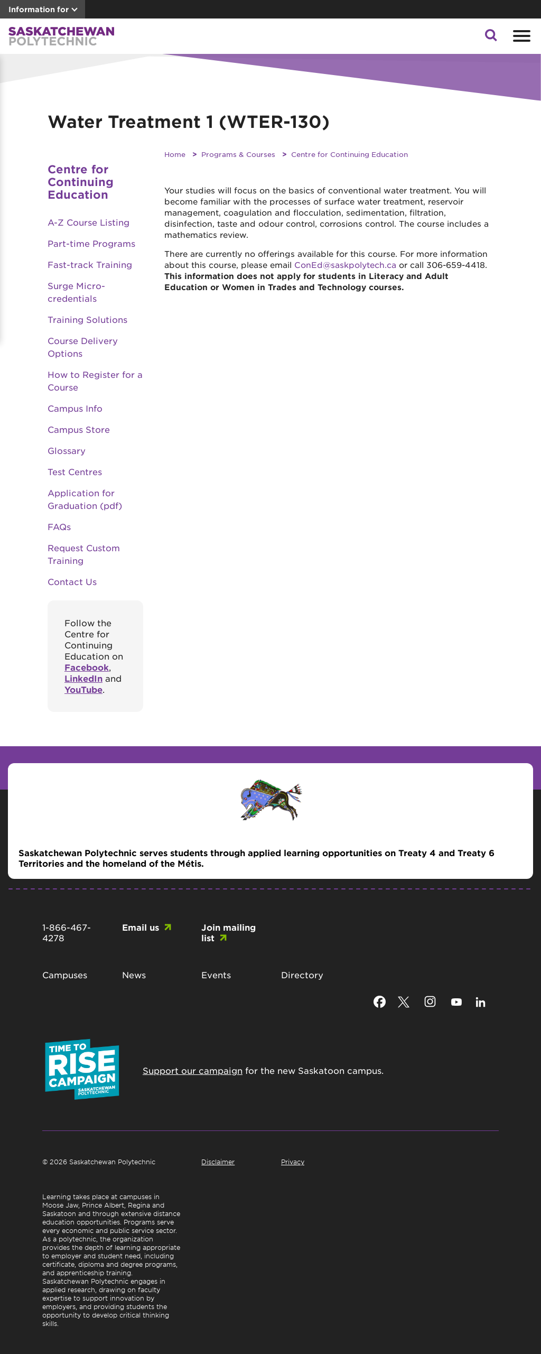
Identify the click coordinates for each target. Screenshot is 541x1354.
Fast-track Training (90, 264)
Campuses (64, 974)
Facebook (86, 667)
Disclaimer (218, 1161)
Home (174, 154)
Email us (140, 927)
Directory (302, 974)
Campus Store (79, 429)
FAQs (59, 526)
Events (216, 974)
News (134, 974)
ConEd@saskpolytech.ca (345, 264)
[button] (490, 38)
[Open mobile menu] (520, 35)
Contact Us (72, 581)
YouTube (83, 689)
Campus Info (75, 408)
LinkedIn (83, 678)
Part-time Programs (91, 243)
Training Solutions (87, 319)
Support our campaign (192, 1070)
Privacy (292, 1161)
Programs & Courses (238, 154)
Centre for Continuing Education (349, 154)
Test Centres (75, 471)
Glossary (67, 450)
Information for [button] (38, 9)
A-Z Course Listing (88, 222)
